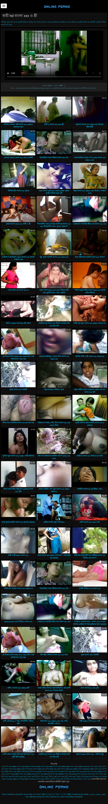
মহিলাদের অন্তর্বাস (59, 22)
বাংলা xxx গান (93, 774)
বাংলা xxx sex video (94, 771)
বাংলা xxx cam (36, 771)
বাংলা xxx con (47, 771)
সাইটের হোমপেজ (7, 22)
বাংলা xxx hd (58, 771)
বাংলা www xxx (38, 769)
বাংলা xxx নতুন (21, 776)
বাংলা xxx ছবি (9, 776)
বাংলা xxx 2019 (15, 771)
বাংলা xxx (98, 769)
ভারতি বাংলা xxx (56, 779)
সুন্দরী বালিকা (82, 22)
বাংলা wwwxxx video (86, 769)
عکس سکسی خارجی (97, 794)
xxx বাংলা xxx (92, 766)
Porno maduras (8, 794)
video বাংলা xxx (18, 766)
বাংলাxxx (36, 794)
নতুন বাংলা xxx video (13, 769)
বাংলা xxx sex (80, 771)
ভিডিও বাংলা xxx (84, 779)
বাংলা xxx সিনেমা (74, 776)
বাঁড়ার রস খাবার (35, 22)
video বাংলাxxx (30, 766)
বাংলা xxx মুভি (62, 776)
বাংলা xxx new (69, 771)
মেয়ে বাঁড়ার (72, 22)
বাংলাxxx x (33, 779)
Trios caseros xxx (52, 797)
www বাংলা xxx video (57, 766)
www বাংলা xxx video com (76, 766)
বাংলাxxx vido (22, 779)
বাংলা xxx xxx (82, 774)
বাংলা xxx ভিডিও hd (48, 776)
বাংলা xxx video (13, 774)
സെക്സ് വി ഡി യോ (24, 794)
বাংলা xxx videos (57, 774)
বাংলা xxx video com (27, 774)
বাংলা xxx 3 (25, 771)
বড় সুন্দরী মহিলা (21, 22)
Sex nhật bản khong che (35, 797)
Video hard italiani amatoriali (71, 797)
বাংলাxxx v (95, 776)
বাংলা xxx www (70, 774)
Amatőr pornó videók (80, 794)
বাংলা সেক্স (47, 22)
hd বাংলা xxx (7, 24)
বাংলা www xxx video (69, 769)
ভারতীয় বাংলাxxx (70, 779)
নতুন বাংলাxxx (26, 769)
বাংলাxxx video (11, 779)
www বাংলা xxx (43, 766)
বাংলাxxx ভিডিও (43, 779)
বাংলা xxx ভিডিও (33, 776)
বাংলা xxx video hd (43, 774)
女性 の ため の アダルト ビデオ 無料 (56, 794)
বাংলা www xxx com (53, 769)
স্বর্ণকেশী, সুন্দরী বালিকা (97, 22)
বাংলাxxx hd (86, 776)
